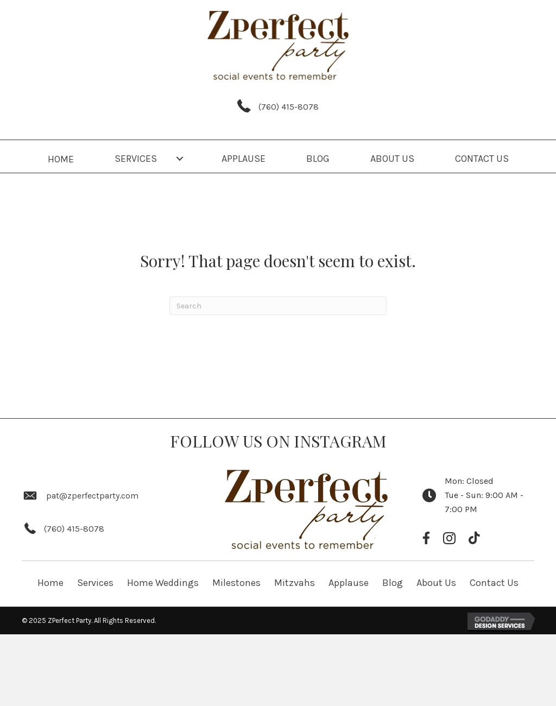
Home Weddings (163, 583)
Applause (348, 583)
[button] (180, 159)
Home (50, 583)
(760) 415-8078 (288, 107)
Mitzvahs (294, 583)
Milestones (236, 583)
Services (95, 583)
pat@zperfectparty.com (92, 495)
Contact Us (494, 583)
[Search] (278, 306)
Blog (392, 583)
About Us (436, 583)
